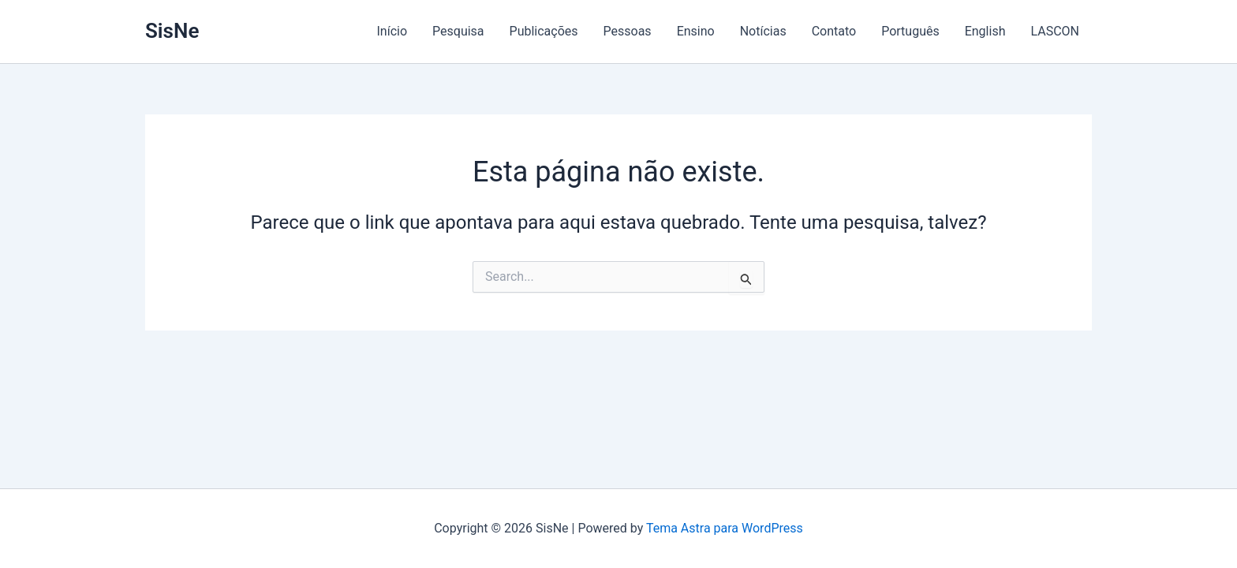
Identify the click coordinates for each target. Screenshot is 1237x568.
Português (910, 31)
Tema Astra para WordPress (724, 528)
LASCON (1054, 31)
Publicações (544, 31)
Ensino (696, 31)
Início (392, 31)
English (985, 31)
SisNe (172, 31)
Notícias (763, 31)
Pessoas (628, 31)
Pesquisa (458, 31)
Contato (834, 31)
